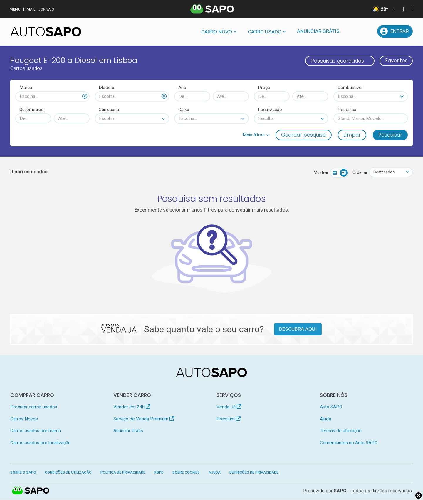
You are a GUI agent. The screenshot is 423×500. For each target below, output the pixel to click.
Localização (270, 109)
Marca (25, 87)
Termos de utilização (341, 431)
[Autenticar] (404, 10)
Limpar (352, 134)
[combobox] (52, 96)
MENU (15, 9)
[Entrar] (395, 31)
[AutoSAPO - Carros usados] (45, 31)
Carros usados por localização (40, 442)
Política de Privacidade (122, 472)
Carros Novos (24, 419)
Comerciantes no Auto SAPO (348, 442)
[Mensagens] (353, 31)
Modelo (106, 87)
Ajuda (325, 419)
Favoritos (396, 60)
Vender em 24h (131, 407)
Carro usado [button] (264, 32)
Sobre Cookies (186, 472)
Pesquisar (390, 134)
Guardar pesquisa (303, 134)
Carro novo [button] (216, 32)
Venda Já (228, 407)
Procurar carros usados (33, 407)
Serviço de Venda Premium (143, 419)
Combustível (350, 87)
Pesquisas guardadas (336, 60)
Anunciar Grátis (318, 31)
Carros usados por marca (35, 431)
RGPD (159, 472)
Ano (182, 87)
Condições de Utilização (68, 472)
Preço (264, 87)
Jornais (46, 9)
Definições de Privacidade (253, 472)
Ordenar (359, 172)
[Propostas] (368, 31)
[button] (256, 134)
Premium (228, 419)
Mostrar (320, 172)
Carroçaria (109, 109)
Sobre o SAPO (23, 472)
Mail (31, 9)
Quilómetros (31, 109)
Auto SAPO (331, 407)
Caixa (183, 109)
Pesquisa (347, 109)
